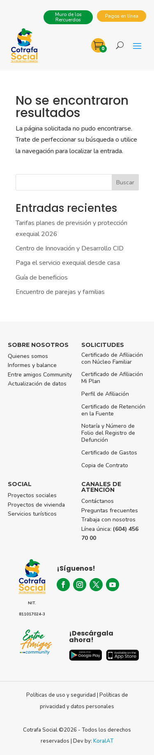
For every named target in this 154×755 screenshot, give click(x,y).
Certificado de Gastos (109, 453)
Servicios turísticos (32, 514)
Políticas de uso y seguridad (61, 695)
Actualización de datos (37, 384)
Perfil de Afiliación (105, 394)
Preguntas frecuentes (109, 510)
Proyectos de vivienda (36, 505)
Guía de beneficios (42, 277)
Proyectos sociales (32, 495)
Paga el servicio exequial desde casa (68, 262)
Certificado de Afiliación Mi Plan (112, 377)
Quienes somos (28, 356)
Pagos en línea (121, 16)
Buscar (125, 182)
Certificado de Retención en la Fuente (113, 410)
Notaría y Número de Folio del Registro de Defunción (108, 433)
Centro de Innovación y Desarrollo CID (70, 248)
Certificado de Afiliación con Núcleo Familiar (112, 358)
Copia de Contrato (104, 465)
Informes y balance (32, 365)
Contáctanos (97, 501)
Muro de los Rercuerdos (68, 17)
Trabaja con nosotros (108, 519)
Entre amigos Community (40, 375)
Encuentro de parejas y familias (60, 291)
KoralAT (103, 741)
